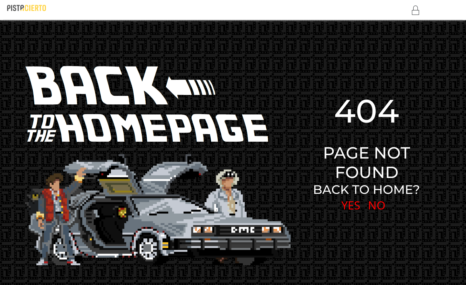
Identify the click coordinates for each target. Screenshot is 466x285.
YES (351, 205)
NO (376, 205)
